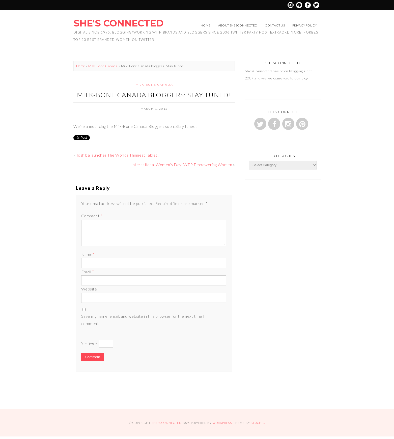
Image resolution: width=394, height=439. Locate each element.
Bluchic (258, 422)
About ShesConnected (238, 25)
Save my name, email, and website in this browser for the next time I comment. (143, 320)
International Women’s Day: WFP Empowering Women (181, 164)
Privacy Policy (304, 25)
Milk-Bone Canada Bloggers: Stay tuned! (154, 95)
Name (87, 254)
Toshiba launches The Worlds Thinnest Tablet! (117, 155)
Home (205, 25)
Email (87, 271)
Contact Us (275, 25)
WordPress (222, 422)
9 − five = (97, 344)
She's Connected (118, 23)
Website (89, 288)
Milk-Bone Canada (103, 66)
